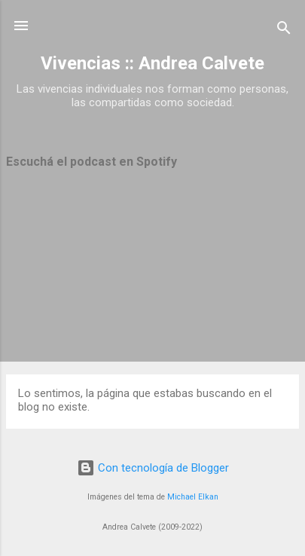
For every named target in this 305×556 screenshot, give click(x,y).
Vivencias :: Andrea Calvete (152, 63)
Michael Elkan (192, 497)
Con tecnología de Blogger (153, 468)
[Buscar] (284, 30)
